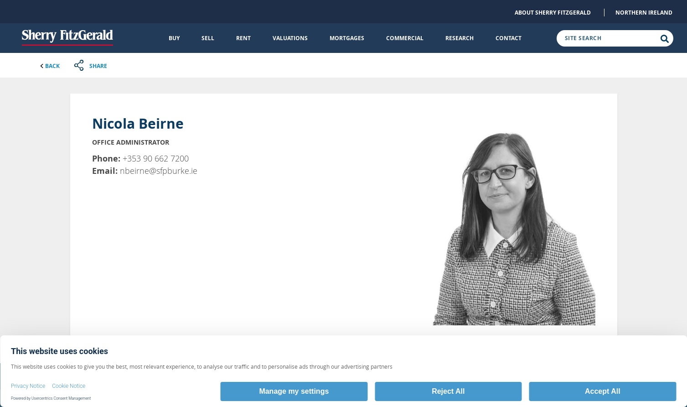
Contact (509, 38)
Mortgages (347, 38)
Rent (243, 38)
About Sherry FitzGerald (553, 12)
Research (459, 38)
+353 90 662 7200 (156, 158)
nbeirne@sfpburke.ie (158, 170)
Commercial (405, 38)
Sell (207, 38)
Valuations (290, 38)
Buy (174, 38)
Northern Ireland (643, 12)
